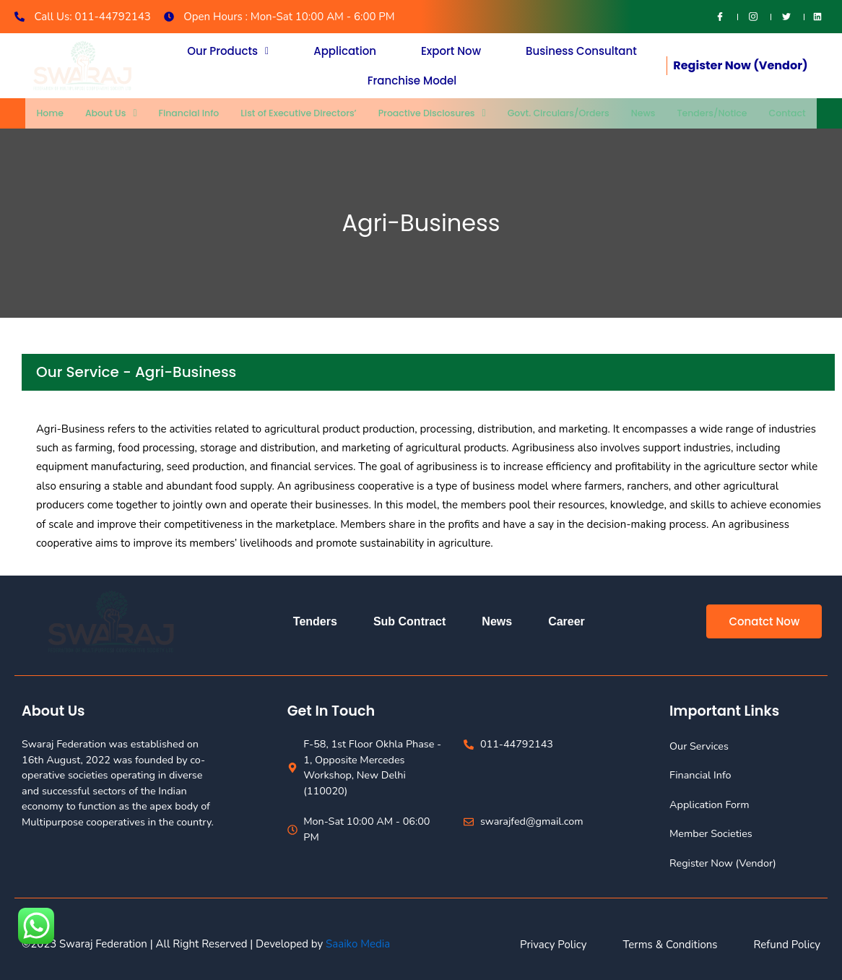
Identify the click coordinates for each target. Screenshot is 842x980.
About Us (114, 113)
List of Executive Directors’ (300, 113)
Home (53, 113)
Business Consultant (581, 53)
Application (344, 53)
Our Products (228, 53)
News (641, 113)
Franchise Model (412, 78)
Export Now (451, 53)
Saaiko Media (358, 944)
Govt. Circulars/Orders (557, 113)
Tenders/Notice (709, 113)
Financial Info (192, 113)
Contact (783, 113)
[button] (228, 53)
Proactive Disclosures (432, 113)
